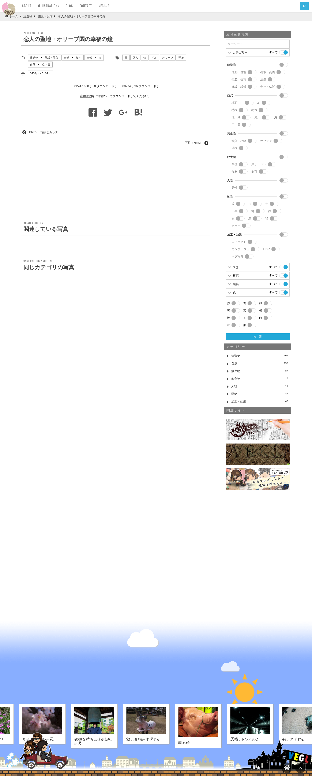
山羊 (234, 211)
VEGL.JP (104, 6)
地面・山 (237, 102)
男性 (234, 187)
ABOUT (26, 6)
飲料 (254, 171)
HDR (266, 249)
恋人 (135, 57)
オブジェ (266, 141)
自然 (66, 57)
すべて (273, 52)
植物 (234, 110)
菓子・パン (258, 164)
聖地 (181, 57)
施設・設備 (52, 57)
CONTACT (86, 6)
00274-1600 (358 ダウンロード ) (94, 86)
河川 (257, 117)
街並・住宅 (239, 79)
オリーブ (167, 57)
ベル (154, 57)
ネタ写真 (237, 256)
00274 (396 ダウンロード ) (140, 86)
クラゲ (236, 225)
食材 (234, 171)
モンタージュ (240, 249)
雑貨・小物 (239, 141)
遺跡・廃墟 (239, 72)
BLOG (69, 6)
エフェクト (239, 241)
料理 (234, 164)
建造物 (34, 57)
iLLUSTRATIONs (48, 6)
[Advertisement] (115, 184)
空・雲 (46, 64)
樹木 (78, 57)
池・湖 (236, 117)
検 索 (257, 336)
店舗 (263, 79)
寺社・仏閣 (267, 86)
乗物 (234, 148)
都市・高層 (267, 72)
